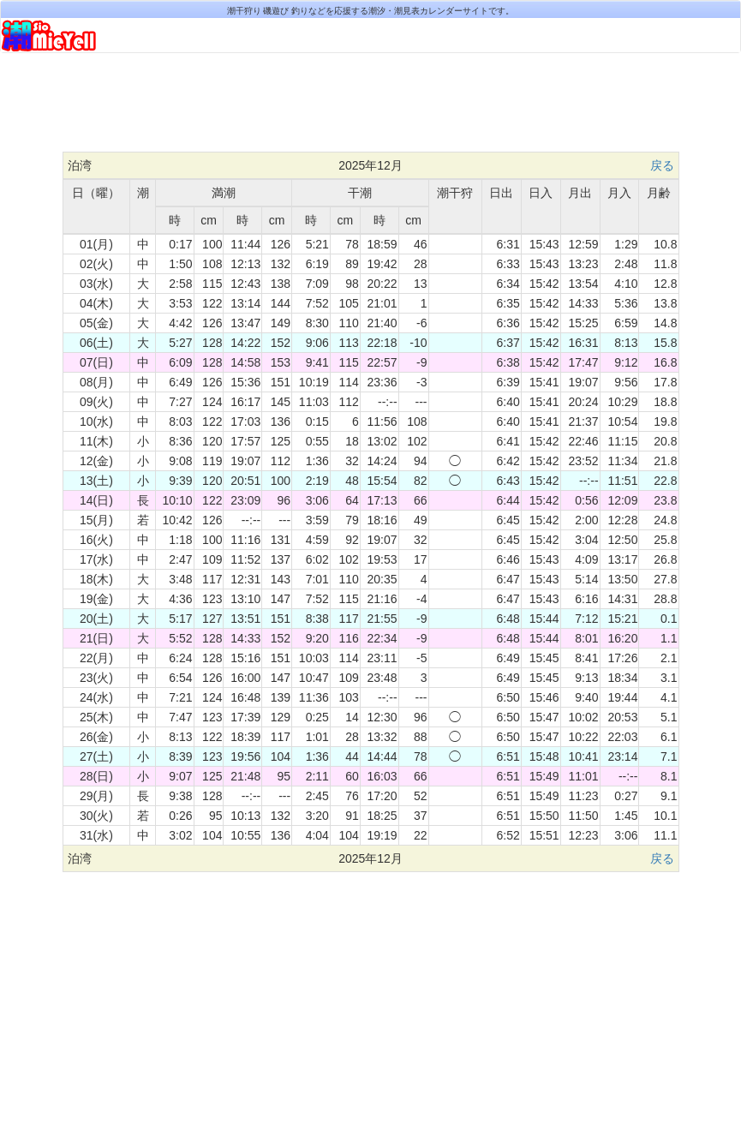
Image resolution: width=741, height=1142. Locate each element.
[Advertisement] (371, 108)
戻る (662, 165)
